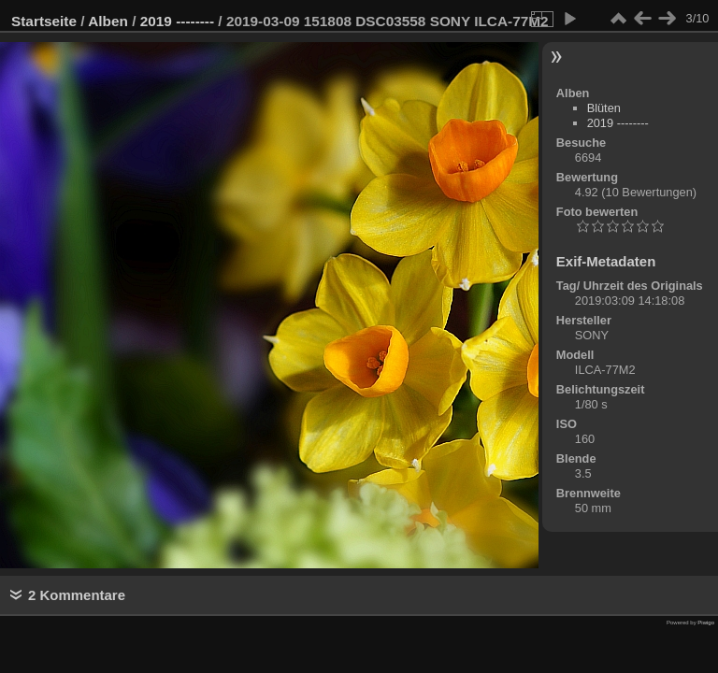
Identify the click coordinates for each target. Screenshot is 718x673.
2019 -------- (177, 21)
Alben (108, 21)
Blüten (604, 108)
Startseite (44, 21)
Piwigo (705, 622)
